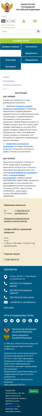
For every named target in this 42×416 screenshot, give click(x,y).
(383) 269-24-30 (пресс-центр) (22, 297)
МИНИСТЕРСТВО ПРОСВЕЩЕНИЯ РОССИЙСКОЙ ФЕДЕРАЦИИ (28, 7)
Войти (3, 16)
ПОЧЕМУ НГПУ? (21, 40)
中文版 (12, 21)
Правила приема (10, 46)
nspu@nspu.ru (16, 302)
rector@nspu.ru (29, 302)
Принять (33, 391)
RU (3, 21)
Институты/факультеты (31, 50)
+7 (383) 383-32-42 (22, 210)
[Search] (18, 31)
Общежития (31, 59)
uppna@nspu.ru (21, 213)
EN (7, 21)
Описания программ (10, 63)
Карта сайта (9, 307)
